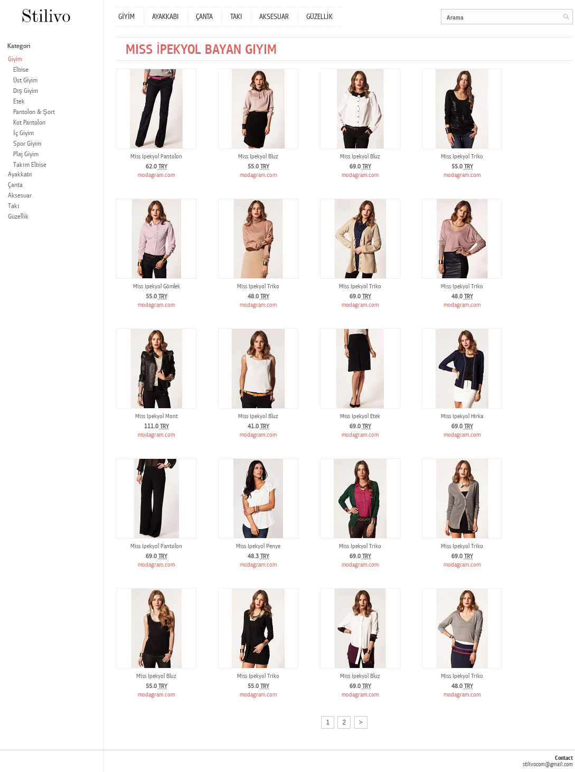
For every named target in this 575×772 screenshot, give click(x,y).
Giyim (15, 59)
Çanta (15, 185)
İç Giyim (23, 133)
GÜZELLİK (319, 17)
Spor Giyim (27, 144)
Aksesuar (20, 196)
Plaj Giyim (26, 154)
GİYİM (126, 17)
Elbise (21, 70)
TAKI (236, 17)
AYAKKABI (165, 17)
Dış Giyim (25, 91)
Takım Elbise (29, 165)
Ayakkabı (20, 174)
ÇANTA (204, 17)
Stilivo (45, 15)
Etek (19, 102)
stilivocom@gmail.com (548, 764)
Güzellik (18, 217)
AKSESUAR (274, 17)
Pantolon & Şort (34, 112)
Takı (14, 206)
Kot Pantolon (29, 123)
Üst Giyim (25, 80)
